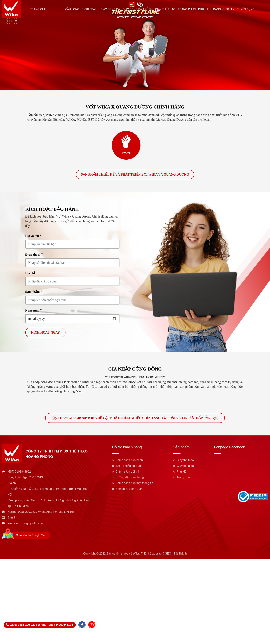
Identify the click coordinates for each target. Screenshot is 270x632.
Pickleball (91, 9)
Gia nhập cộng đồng (135, 369)
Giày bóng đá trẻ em (139, 9)
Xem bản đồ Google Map (31, 536)
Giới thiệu (57, 9)
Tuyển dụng (247, 9)
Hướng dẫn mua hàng (130, 478)
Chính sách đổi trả (127, 472)
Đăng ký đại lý (225, 9)
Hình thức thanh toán (129, 490)
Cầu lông (73, 9)
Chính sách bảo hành (129, 461)
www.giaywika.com (31, 524)
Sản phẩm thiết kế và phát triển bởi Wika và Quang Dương (135, 175)
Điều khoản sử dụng (129, 467)
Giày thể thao (166, 9)
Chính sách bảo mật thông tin (134, 484)
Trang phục (188, 9)
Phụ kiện (205, 9)
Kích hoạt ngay (45, 333)
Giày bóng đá (111, 9)
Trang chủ (39, 9)
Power (126, 153)
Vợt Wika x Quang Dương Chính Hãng (135, 107)
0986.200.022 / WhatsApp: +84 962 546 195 (46, 513)
